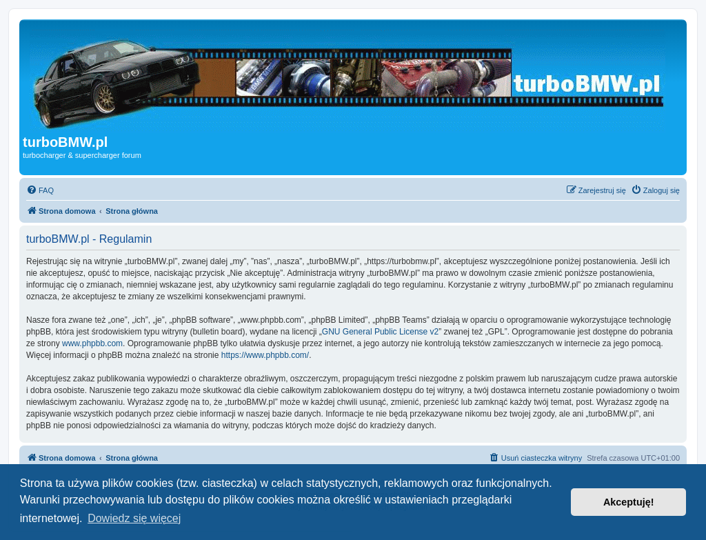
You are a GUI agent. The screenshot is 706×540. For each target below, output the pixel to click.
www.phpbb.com (92, 343)
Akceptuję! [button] (628, 502)
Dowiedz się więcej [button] (134, 518)
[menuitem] (40, 190)
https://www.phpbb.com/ (265, 355)
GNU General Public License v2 (380, 332)
